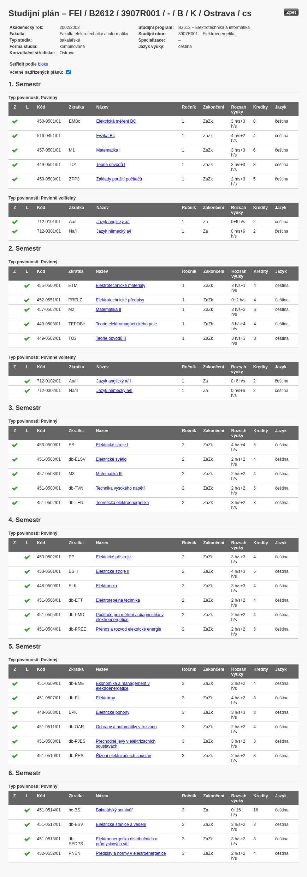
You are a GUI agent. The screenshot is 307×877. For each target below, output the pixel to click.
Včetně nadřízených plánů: (36, 72)
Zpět (291, 12)
